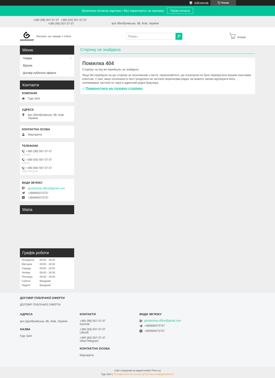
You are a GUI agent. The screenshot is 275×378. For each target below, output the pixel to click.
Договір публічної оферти (39, 72)
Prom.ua (156, 370)
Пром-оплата (180, 10)
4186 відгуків (201, 2)
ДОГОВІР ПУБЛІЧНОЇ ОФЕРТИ (40, 304)
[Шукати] (178, 36)
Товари (27, 58)
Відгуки (27, 65)
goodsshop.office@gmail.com (46, 188)
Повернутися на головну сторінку (114, 88)
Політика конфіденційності (159, 374)
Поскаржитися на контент (128, 374)
